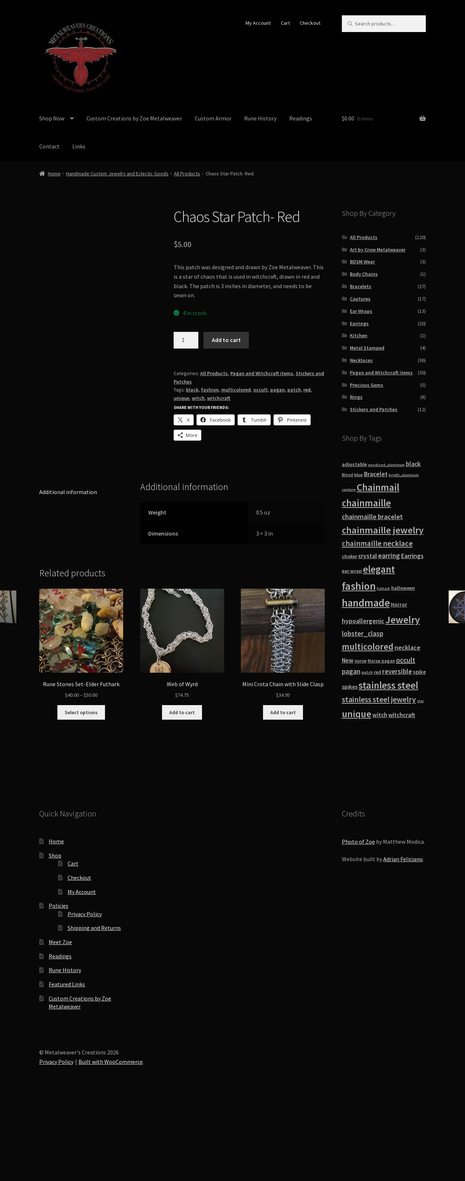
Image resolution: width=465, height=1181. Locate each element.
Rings (356, 397)
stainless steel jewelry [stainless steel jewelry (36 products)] (379, 699)
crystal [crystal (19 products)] (367, 556)
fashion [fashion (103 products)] (359, 586)
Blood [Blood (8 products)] (347, 474)
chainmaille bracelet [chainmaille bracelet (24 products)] (372, 516)
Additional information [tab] (68, 569)
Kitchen (358, 335)
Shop (55, 932)
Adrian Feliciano (403, 936)
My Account (258, 23)
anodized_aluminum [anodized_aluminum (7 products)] (386, 464)
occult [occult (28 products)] (405, 659)
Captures (360, 298)
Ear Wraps (361, 311)
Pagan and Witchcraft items (261, 373)
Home (54, 173)
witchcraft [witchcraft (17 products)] (401, 715)
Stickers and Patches (373, 409)
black (192, 389)
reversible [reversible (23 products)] (397, 671)
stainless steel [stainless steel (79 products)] (388, 685)
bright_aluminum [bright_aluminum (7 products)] (404, 475)
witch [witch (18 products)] (379, 715)
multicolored (236, 389)
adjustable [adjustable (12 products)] (354, 464)
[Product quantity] (186, 340)
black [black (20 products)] (413, 464)
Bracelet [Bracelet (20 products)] (376, 474)
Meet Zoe (60, 1019)
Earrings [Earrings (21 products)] (412, 556)
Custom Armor (213, 118)
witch (198, 398)
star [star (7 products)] (420, 701)
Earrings (359, 323)
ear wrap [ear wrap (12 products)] (352, 571)
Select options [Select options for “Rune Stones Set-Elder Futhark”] (81, 789)
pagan (277, 389)
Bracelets (360, 286)
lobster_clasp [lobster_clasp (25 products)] (362, 633)
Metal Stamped (367, 348)
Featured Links (67, 1061)
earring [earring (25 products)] (389, 555)
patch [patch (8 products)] (367, 672)
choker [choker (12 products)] (349, 556)
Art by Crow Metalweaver (377, 249)
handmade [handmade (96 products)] (366, 602)
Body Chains (364, 274)
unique (181, 398)
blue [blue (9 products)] (358, 474)
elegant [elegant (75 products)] (379, 569)
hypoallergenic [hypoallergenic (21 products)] (363, 621)
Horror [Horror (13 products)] (399, 604)
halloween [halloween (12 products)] (403, 588)
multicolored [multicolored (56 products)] (367, 646)
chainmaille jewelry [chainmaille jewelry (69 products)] (383, 530)
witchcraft (218, 398)
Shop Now (51, 118)
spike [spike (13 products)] (419, 671)
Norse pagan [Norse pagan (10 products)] (381, 661)
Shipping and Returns (94, 1005)
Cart (285, 23)
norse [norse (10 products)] (361, 661)
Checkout (310, 23)
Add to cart (226, 339)
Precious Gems (366, 385)
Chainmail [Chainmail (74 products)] (378, 487)
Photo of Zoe (358, 919)
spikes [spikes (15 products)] (349, 686)
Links (78, 146)
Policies (58, 983)
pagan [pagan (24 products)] (351, 671)
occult (260, 389)
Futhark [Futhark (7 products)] (383, 588)
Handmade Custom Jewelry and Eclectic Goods (117, 173)
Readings (300, 118)
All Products (187, 173)
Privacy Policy (85, 991)
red (307, 389)
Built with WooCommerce (110, 1139)
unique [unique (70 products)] (356, 714)
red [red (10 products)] (377, 672)
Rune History (260, 118)
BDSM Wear (362, 261)
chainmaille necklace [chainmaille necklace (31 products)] (377, 543)
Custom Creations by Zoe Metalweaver (134, 118)
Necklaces (361, 360)
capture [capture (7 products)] (349, 489)
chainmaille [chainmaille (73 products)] (366, 503)
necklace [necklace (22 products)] (407, 647)
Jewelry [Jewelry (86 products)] (402, 619)
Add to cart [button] (182, 789)
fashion (210, 389)
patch (294, 389)
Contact (49, 146)
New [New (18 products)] (347, 660)
